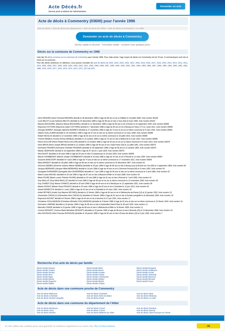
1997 (107, 66)
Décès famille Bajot (45, 277)
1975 (65, 68)
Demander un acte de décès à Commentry (112, 36)
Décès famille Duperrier (46, 281)
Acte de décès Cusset (96, 308)
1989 (143, 66)
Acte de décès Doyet (95, 298)
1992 (128, 66)
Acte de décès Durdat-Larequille (50, 298)
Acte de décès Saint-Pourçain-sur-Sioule (153, 313)
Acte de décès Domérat (146, 308)
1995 (112, 66)
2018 (148, 63)
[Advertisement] (112, 95)
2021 (132, 63)
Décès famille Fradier (95, 275)
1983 (175, 66)
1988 (149, 66)
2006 (60, 66)
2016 (159, 63)
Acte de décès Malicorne (47, 294)
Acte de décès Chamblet (97, 294)
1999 (96, 66)
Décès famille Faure (145, 281)
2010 (39, 66)
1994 (117, 66)
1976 (60, 68)
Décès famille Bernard (146, 279)
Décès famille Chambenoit (97, 277)
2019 (143, 63)
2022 (127, 63)
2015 (164, 63)
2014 (169, 63)
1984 (170, 66)
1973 (75, 68)
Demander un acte (170, 6)
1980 (39, 68)
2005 (65, 66)
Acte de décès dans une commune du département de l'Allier (78, 303)
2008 (49, 66)
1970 (92, 68)
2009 (44, 66)
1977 (54, 68)
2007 (54, 66)
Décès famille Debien (95, 279)
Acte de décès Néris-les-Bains (99, 296)
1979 (44, 68)
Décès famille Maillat (45, 283)
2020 (137, 63)
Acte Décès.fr (65, 6)
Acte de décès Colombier (47, 296)
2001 (86, 66)
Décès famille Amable (96, 272)
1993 (122, 66)
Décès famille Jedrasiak (146, 275)
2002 (81, 66)
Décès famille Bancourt (146, 277)
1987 (154, 66)
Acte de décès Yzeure (96, 310)
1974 (70, 68)
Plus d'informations (104, 326)
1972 (80, 68)
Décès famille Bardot (45, 279)
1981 (185, 66)
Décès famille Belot (95, 268)
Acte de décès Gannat (146, 310)
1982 (180, 66)
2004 (70, 66)
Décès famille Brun (44, 275)
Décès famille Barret (95, 270)
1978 (49, 68)
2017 (153, 63)
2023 (122, 63)
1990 (138, 66)
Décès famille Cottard (46, 270)
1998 (102, 66)
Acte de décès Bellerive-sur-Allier (100, 313)
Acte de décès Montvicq (146, 296)
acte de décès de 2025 (103, 63)
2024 (116, 63)
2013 (175, 63)
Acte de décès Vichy (45, 310)
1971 (86, 68)
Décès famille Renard (46, 268)
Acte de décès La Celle (146, 298)
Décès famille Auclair (145, 272)
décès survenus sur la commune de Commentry (68, 57)
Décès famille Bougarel (146, 268)
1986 (159, 66)
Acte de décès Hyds (145, 294)
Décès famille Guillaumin (147, 270)
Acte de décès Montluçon (47, 308)
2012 (180, 63)
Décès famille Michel (95, 281)
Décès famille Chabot (95, 283)
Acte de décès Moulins (46, 313)
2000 (91, 66)
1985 (164, 66)
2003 (75, 66)
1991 (133, 66)
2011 (185, 63)
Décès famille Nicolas (46, 272)
